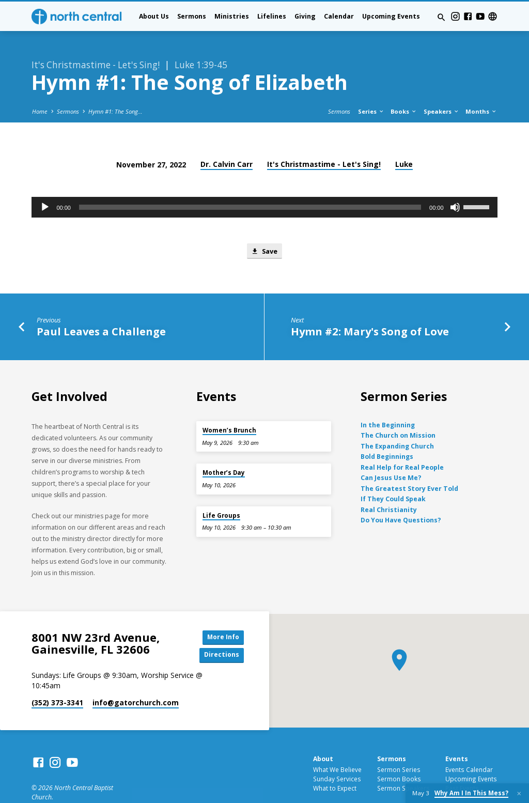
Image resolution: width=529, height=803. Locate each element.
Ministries (231, 16)
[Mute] (455, 181)
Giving (305, 16)
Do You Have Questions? (401, 494)
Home (40, 85)
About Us (154, 16)
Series (371, 85)
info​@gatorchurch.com (135, 678)
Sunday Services (337, 754)
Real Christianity (389, 484)
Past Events (462, 763)
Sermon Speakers (403, 763)
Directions (220, 630)
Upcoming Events (391, 16)
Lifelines (271, 16)
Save (264, 225)
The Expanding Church (397, 420)
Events (456, 734)
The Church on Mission (398, 410)
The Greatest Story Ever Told (409, 462)
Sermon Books (399, 754)
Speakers (441, 85)
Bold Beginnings (387, 431)
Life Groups (221, 489)
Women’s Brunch (229, 404)
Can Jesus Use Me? (391, 452)
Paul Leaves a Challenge (101, 305)
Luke (404, 138)
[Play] (45, 181)
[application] (264, 181)
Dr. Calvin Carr (226, 138)
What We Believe (337, 744)
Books (404, 85)
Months (481, 85)
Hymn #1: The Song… (115, 85)
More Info (220, 611)
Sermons (191, 16)
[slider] (250, 180)
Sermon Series (399, 744)
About (323, 734)
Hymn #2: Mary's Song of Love (370, 305)
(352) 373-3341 (57, 678)
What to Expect (334, 763)
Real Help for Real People (402, 441)
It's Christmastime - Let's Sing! (324, 138)
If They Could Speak (393, 473)
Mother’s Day (224, 447)
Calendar (339, 16)
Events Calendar (469, 744)
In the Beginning (388, 399)
